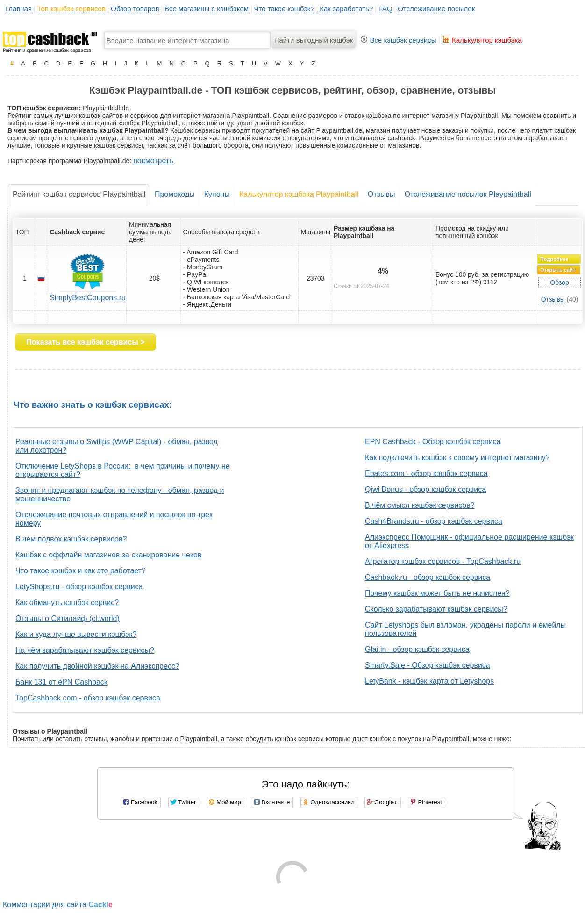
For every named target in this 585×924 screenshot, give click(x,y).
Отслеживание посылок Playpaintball (467, 194)
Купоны (217, 194)
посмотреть (153, 161)
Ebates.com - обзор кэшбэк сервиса (426, 473)
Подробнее (554, 259)
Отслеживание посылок (436, 9)
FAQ (385, 9)
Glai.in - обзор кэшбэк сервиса (417, 649)
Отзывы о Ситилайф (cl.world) (67, 618)
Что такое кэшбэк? (284, 9)
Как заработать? (346, 9)
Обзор (559, 282)
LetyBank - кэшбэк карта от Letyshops (429, 681)
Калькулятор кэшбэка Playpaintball (298, 194)
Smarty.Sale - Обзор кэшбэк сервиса (427, 665)
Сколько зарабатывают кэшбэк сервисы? (436, 609)
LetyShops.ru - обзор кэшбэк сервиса (79, 587)
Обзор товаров (135, 9)
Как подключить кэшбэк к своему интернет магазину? (457, 458)
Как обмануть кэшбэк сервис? (67, 602)
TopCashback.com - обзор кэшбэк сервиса (87, 698)
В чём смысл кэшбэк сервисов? (420, 505)
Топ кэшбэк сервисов (71, 9)
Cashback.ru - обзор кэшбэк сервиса (427, 577)
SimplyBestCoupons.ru (88, 298)
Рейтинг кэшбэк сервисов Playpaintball (79, 194)
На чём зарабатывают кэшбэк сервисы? (84, 650)
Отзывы (381, 194)
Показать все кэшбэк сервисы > (85, 342)
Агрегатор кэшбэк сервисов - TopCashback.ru (443, 561)
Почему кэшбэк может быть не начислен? (437, 593)
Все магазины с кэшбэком (206, 9)
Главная (18, 9)
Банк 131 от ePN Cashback (61, 682)
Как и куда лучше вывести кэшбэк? (75, 634)
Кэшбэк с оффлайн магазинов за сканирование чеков (108, 555)
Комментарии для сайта (58, 905)
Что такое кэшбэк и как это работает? (80, 571)
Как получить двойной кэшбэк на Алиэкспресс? (97, 666)
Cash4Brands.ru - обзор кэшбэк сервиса (433, 521)
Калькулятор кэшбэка (487, 40)
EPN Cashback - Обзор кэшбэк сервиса (432, 442)
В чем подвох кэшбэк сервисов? (71, 539)
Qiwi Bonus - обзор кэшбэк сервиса (425, 489)
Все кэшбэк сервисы (403, 40)
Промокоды (175, 194)
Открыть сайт (557, 270)
